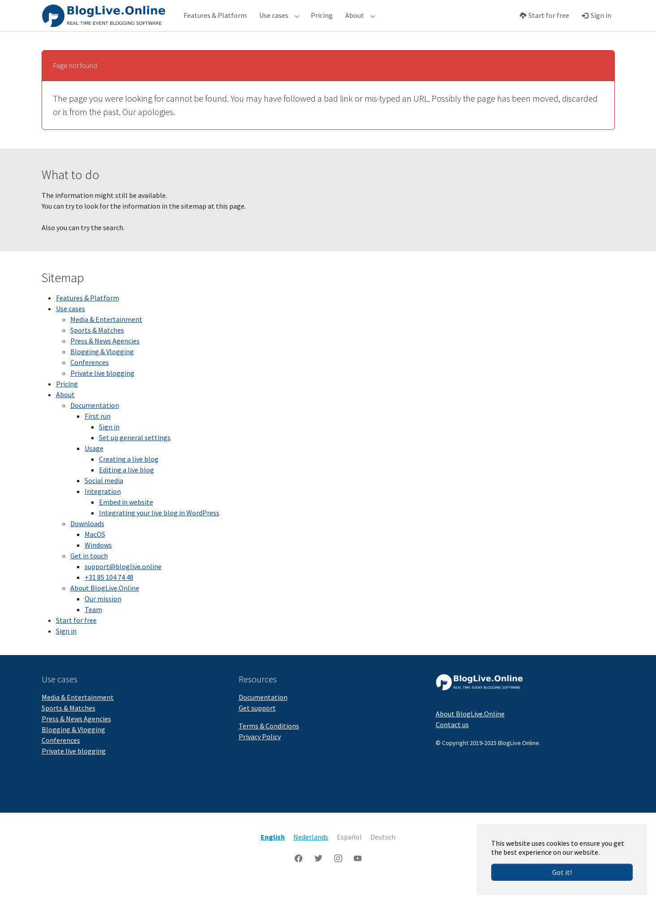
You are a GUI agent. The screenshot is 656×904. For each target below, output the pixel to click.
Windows (98, 562)
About (65, 412)
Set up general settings (135, 455)
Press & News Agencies (105, 358)
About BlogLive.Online (104, 605)
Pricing (67, 401)
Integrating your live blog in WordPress (159, 530)
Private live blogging (102, 390)
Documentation (94, 423)
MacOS (95, 552)
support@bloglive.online (123, 584)
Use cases (70, 326)
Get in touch (89, 573)
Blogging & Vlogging (102, 369)
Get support (257, 725)
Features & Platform (87, 315)
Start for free (76, 638)
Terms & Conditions (269, 743)
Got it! (562, 872)
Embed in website (126, 519)
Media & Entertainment (106, 337)
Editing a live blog (126, 487)
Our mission (103, 616)
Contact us (452, 742)
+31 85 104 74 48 (109, 595)
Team (93, 627)
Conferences (89, 380)
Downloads (87, 541)
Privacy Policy (260, 754)
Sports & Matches (97, 347)
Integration (103, 509)
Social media (104, 498)
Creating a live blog (129, 476)
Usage (94, 466)
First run (98, 433)
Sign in (109, 444)
